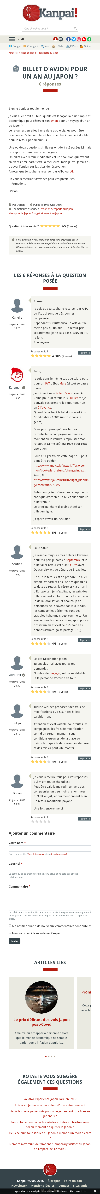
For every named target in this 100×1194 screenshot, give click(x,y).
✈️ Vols (45, 46)
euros (73, 565)
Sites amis (80, 1185)
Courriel (16, 863)
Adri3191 (15, 675)
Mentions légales (43, 1185)
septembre (73, 560)
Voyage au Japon (27, 52)
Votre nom (17, 843)
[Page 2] (48, 1056)
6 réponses (50, 84)
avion (54, 121)
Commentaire (19, 886)
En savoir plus (80, 1191)
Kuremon (15, 387)
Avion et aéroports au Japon (57, 209)
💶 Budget (15, 46)
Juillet (74, 398)
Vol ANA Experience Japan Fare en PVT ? (50, 1099)
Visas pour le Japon (20, 213)
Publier (14, 941)
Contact (64, 1185)
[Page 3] (51, 1056)
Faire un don (73, 1181)
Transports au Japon (48, 52)
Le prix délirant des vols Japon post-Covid (41, 1022)
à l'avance (44, 407)
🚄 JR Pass (71, 46)
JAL (72, 171)
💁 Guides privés (90, 46)
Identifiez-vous (36, 854)
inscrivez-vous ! (59, 854)
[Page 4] (54, 1056)
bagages (55, 673)
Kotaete (13, 52)
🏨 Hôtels (57, 46)
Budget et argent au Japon (47, 213)
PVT (47, 383)
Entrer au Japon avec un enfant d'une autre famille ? (50, 1105)
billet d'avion (64, 393)
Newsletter (19, 1185)
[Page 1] (46, 1056)
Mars (62, 383)
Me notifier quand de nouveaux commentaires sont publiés (51, 926)
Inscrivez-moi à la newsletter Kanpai (36, 933)
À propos (54, 1181)
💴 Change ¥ (30, 46)
